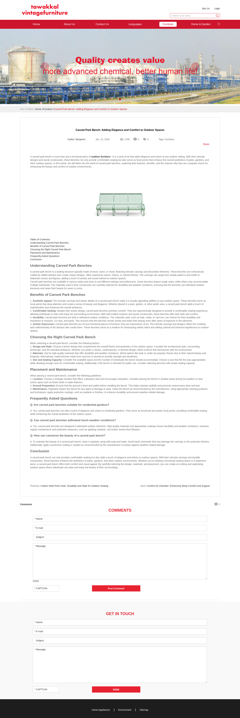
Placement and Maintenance (45, 252)
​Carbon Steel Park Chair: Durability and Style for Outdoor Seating (74, 486)
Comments (120, 510)
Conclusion (36, 259)
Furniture (168, 24)
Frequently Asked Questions (44, 256)
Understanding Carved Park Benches (49, 242)
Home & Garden (201, 24)
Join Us (205, 8)
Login (217, 8)
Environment (125, 709)
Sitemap (144, 709)
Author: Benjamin (76, 139)
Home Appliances (101, 709)
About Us (69, 24)
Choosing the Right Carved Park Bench (50, 249)
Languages (135, 24)
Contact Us (102, 24)
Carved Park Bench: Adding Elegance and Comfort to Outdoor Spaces (90, 109)
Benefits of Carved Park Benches (47, 246)
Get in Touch (120, 613)
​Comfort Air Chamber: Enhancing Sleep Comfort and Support (178, 486)
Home (36, 24)
